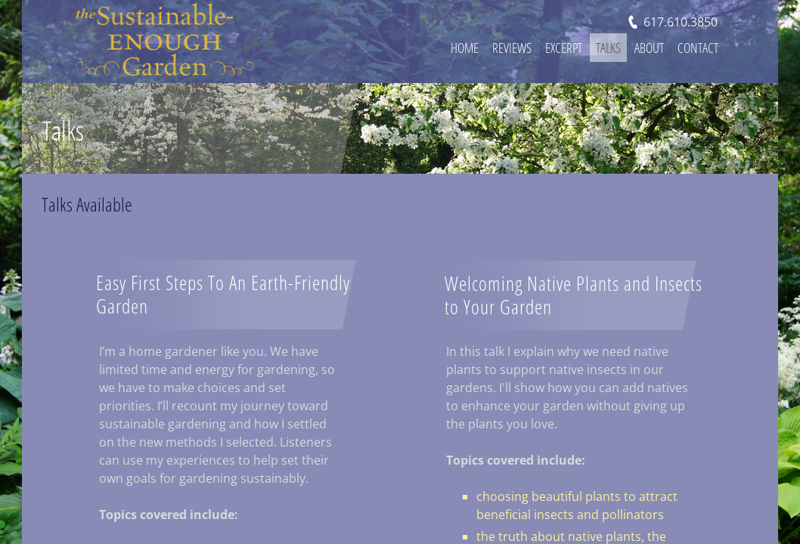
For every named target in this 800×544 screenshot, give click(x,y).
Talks (608, 48)
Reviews (512, 48)
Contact (698, 48)
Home (465, 48)
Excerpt (563, 48)
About (649, 48)
